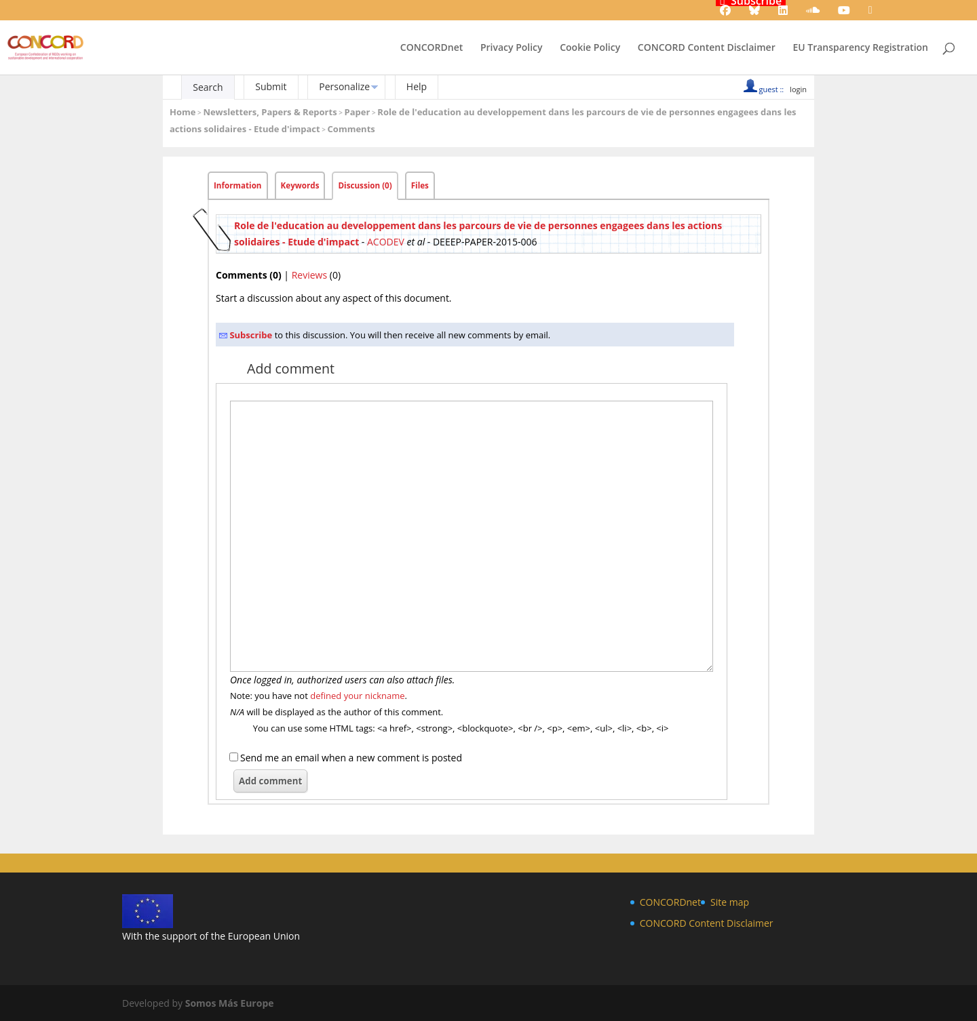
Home (182, 112)
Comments (351, 129)
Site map (729, 902)
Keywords (300, 185)
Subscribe (250, 335)
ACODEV (385, 241)
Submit (270, 86)
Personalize (344, 86)
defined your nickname (357, 695)
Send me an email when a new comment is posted (351, 757)
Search (208, 87)
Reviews (309, 274)
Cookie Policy (590, 48)
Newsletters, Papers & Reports (270, 112)
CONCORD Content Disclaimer (706, 48)
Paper (357, 112)
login (798, 89)
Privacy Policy (511, 48)
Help (416, 86)
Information (238, 185)
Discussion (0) (364, 185)
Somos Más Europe (229, 1003)
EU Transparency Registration (860, 48)
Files (420, 185)
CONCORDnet (431, 48)
